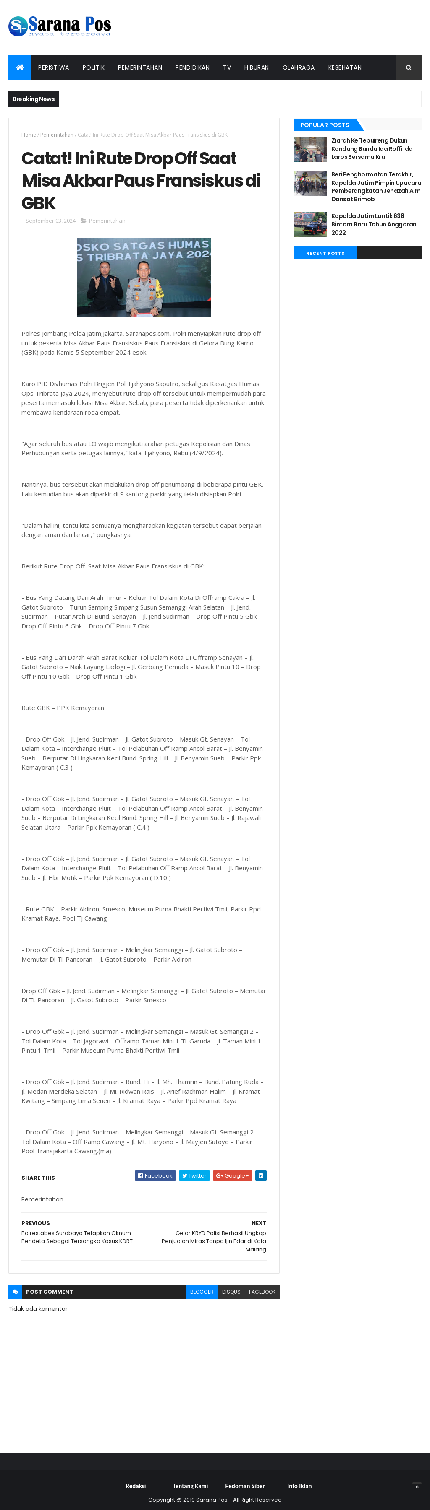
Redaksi (136, 1486)
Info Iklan (299, 1486)
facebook (262, 1291)
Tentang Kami (190, 1486)
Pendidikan (193, 67)
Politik (94, 67)
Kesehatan (345, 67)
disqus (231, 1291)
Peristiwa (53, 67)
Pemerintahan (140, 67)
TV (227, 67)
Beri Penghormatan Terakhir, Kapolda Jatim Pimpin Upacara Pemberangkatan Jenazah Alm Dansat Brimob (376, 186)
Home (28, 134)
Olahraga (299, 67)
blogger (202, 1291)
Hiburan (256, 67)
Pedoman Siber (245, 1486)
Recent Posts (325, 253)
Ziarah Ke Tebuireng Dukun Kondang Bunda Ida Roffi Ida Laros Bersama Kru (372, 148)
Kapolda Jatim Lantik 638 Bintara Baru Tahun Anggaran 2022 (374, 224)
